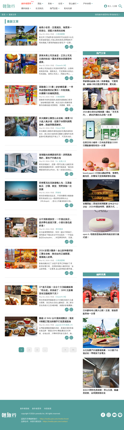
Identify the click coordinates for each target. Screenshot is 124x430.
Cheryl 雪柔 (60, 128)
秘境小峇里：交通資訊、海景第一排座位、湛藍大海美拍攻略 (55, 29)
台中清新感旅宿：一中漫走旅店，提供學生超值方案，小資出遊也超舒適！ (55, 222)
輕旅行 (8, 6)
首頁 (3, 14)
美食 (51, 4)
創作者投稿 (24, 408)
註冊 (115, 6)
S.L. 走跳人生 (61, 161)
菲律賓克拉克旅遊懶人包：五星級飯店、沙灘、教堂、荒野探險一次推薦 (55, 186)
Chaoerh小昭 (61, 65)
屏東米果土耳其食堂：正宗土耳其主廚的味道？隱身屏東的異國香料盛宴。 (55, 58)
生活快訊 (39, 8)
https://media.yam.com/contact (55, 421)
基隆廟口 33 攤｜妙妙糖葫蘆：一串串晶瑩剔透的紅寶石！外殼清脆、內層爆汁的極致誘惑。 (56, 90)
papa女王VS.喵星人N (64, 325)
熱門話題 (54, 8)
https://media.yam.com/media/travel (54, 419)
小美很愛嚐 (60, 34)
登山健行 (73, 4)
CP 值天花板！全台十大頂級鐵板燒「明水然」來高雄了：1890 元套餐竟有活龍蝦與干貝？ (56, 290)
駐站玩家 (68, 8)
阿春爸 (58, 192)
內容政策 (47, 408)
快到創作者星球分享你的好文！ (107, 14)
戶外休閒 (88, 4)
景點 (40, 4)
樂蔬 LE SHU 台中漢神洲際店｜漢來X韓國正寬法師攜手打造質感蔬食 (56, 320)
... (45, 350)
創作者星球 (27, 4)
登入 (109, 6)
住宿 (61, 4)
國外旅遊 (26, 8)
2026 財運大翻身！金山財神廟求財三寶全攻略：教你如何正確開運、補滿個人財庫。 (56, 253)
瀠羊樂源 (59, 229)
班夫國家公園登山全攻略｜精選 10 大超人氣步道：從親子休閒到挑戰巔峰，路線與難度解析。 (56, 121)
